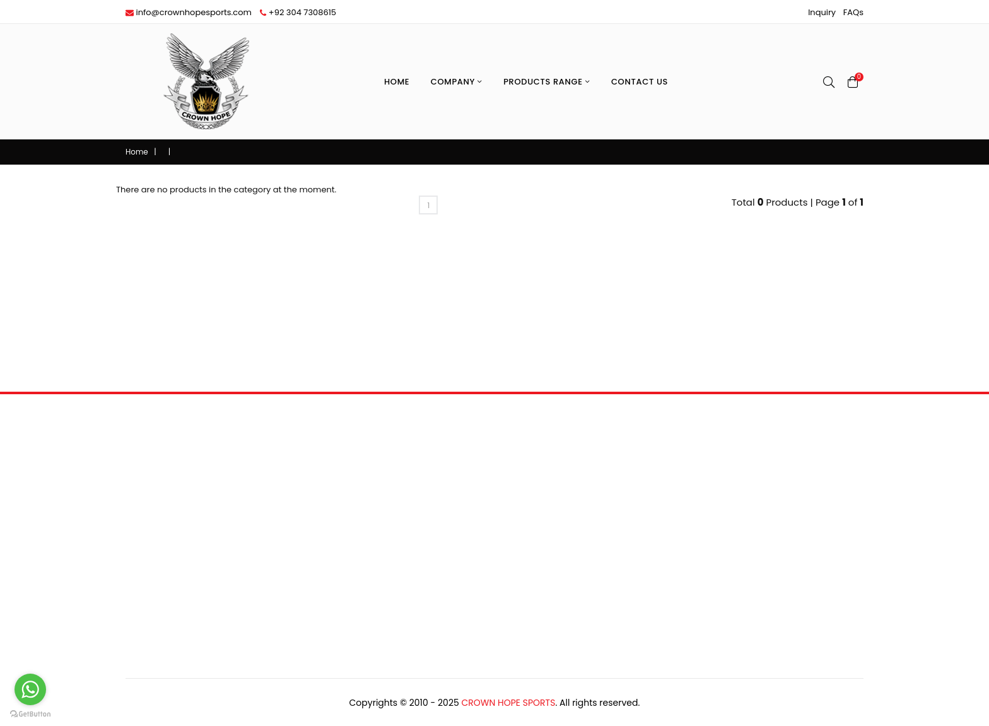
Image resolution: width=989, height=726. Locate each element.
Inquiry (822, 12)
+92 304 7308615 (298, 12)
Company (457, 82)
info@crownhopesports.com (189, 12)
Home (396, 82)
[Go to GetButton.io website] (30, 713)
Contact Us (639, 82)
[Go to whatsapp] (30, 689)
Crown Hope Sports (508, 702)
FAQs (853, 12)
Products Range (546, 82)
